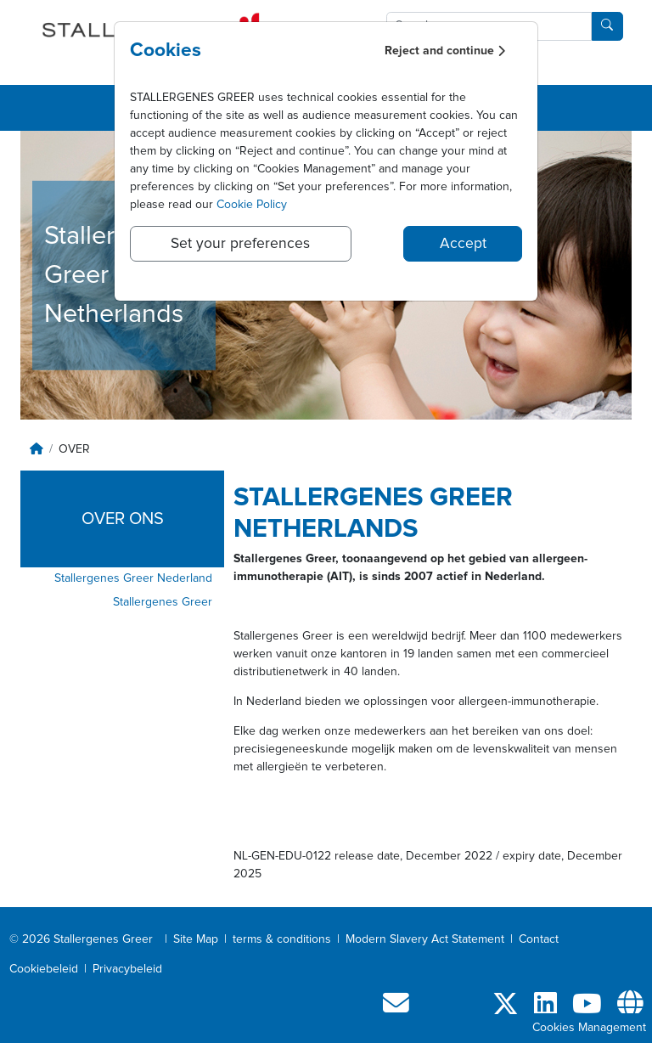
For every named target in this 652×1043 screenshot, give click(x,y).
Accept (463, 243)
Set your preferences (240, 243)
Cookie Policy (251, 205)
